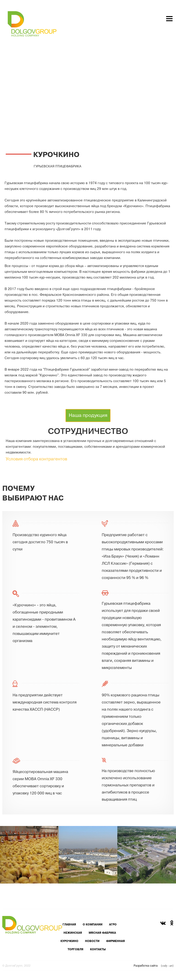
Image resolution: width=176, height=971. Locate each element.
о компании (92, 924)
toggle (159, 98)
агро (113, 924)
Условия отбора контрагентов (36, 460)
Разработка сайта (154, 966)
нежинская (72, 933)
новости (92, 941)
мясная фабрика (102, 933)
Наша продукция (88, 415)
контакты (98, 949)
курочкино (69, 941)
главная (69, 924)
